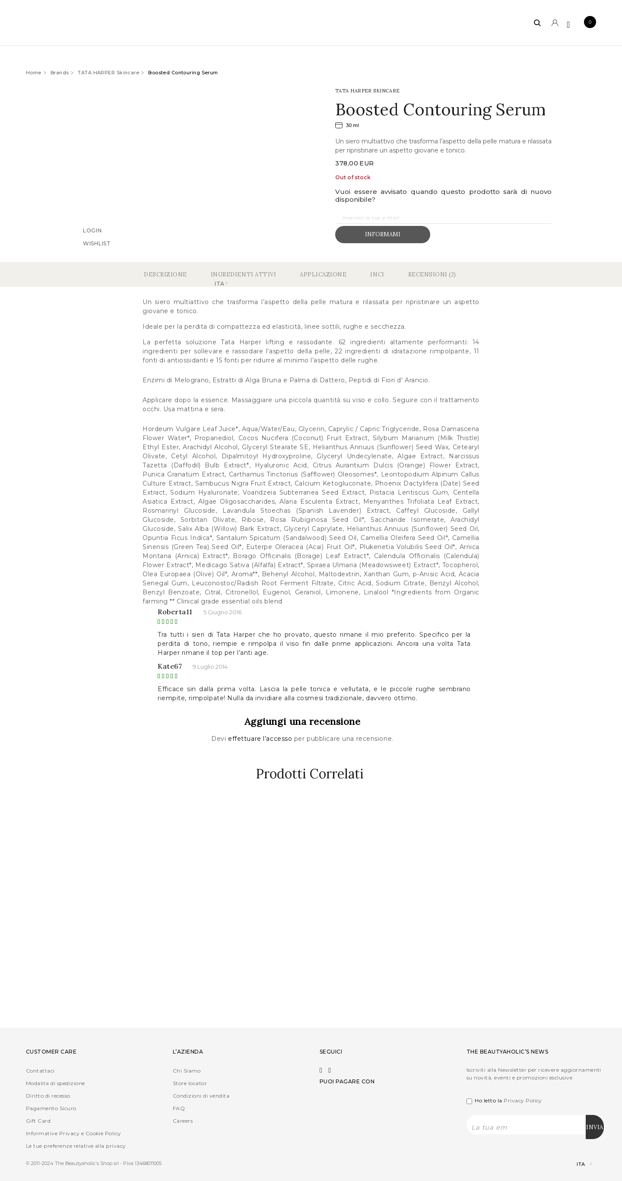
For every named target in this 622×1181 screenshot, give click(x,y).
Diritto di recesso (48, 1095)
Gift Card (38, 1121)
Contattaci (40, 1070)
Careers (183, 1121)
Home (33, 73)
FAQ (179, 1108)
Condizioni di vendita (201, 1095)
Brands (60, 73)
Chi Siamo (186, 1070)
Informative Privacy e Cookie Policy (73, 1133)
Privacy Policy (523, 1100)
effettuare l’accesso (261, 739)
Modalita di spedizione (55, 1083)
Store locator (190, 1083)
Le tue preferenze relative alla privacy (76, 1146)
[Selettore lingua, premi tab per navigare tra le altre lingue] (577, 1164)
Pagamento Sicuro (51, 1108)
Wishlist (97, 243)
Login (92, 230)
